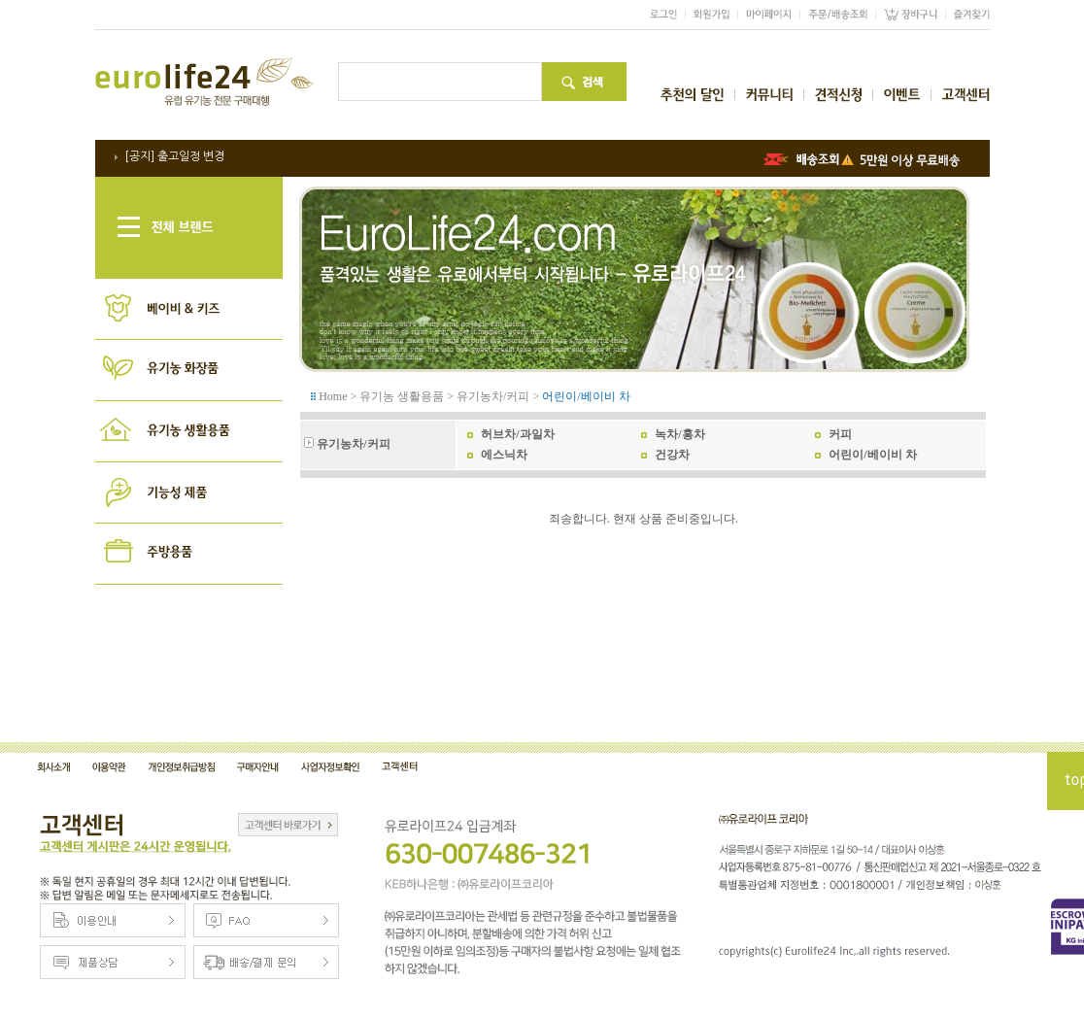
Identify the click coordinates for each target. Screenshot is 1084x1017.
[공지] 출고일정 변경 (174, 156)
